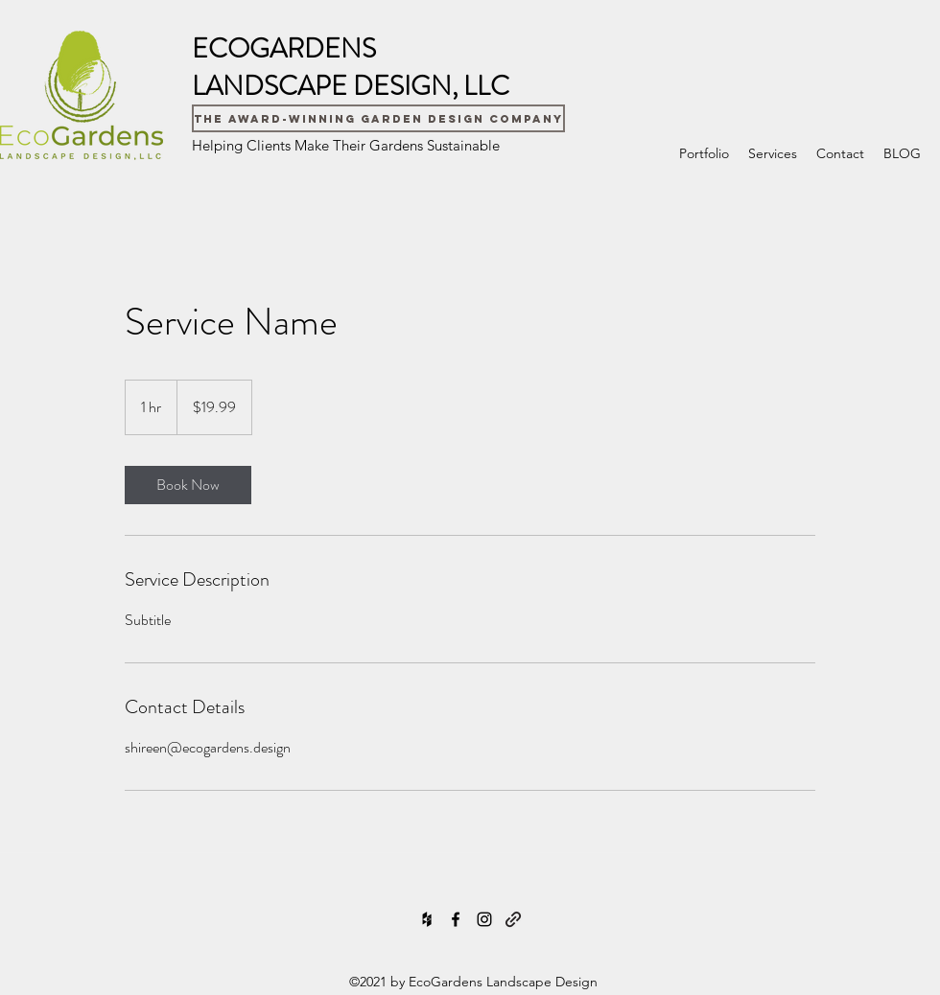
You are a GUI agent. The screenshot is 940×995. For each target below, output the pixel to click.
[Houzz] (426, 919)
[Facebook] (455, 919)
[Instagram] (484, 919)
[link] (188, 485)
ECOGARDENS (284, 49)
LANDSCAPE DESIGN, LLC (350, 86)
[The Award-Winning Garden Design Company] (378, 118)
